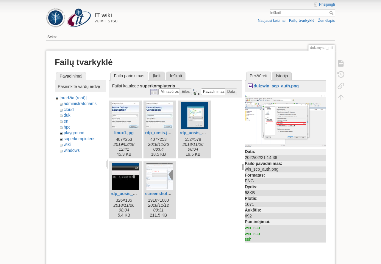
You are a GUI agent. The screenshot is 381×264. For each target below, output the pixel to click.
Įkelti (157, 75)
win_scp (252, 227)
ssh (248, 239)
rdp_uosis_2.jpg (195, 132)
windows (72, 150)
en (66, 121)
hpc (67, 127)
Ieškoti (332, 13)
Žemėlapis (326, 20)
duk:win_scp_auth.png (276, 86)
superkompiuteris (80, 138)
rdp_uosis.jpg (158, 132)
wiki (67, 144)
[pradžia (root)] (73, 97)
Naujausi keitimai (271, 20)
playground (74, 132)
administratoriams (80, 103)
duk (67, 115)
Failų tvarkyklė (301, 20)
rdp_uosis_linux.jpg (130, 193)
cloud (69, 109)
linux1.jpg (124, 132)
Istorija (282, 75)
